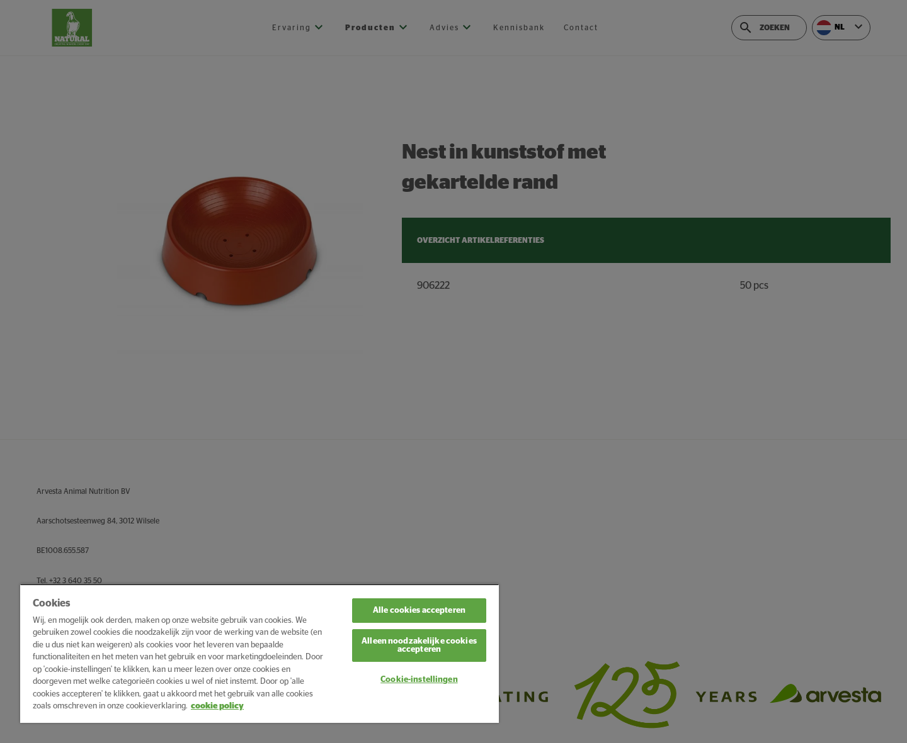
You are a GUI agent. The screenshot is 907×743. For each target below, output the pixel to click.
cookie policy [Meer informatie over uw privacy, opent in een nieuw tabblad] (217, 706)
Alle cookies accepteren (419, 610)
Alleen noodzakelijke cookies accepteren (419, 645)
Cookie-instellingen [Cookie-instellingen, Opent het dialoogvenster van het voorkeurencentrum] (418, 680)
